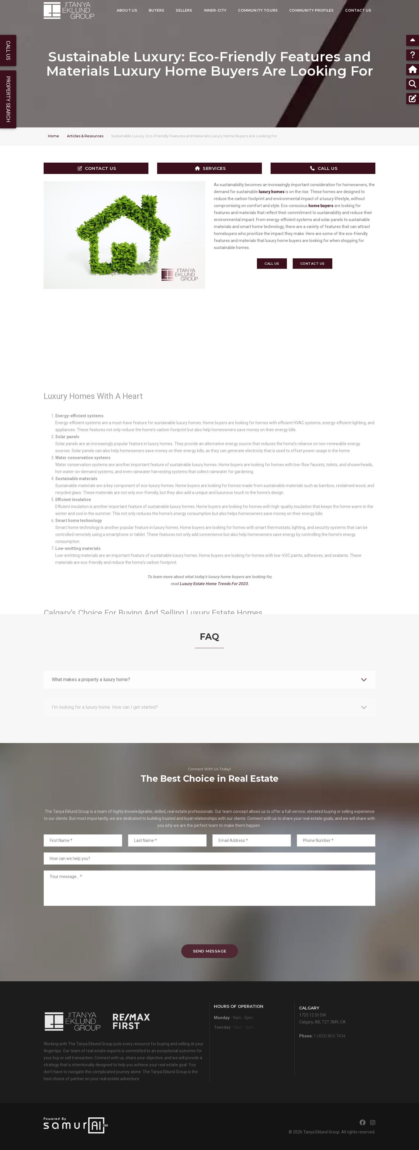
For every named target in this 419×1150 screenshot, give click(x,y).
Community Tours (258, 10)
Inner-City (215, 10)
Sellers (184, 10)
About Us (127, 10)
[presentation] (209, 925)
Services (210, 168)
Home (53, 136)
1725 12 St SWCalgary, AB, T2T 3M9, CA (322, 1029)
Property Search (8, 99)
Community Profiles (311, 10)
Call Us (324, 168)
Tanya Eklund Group (321, 1132)
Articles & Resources (85, 136)
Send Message (209, 951)
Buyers (156, 10)
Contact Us (358, 10)
